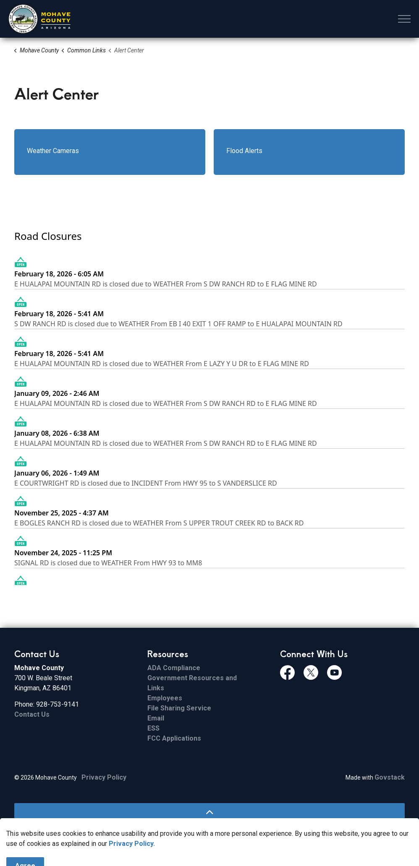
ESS (153, 728)
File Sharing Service (179, 708)
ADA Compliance (173, 668)
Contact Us (32, 714)
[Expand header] (404, 19)
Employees (164, 698)
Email (155, 718)
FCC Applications (174, 738)
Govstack (389, 777)
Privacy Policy (103, 777)
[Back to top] (209, 812)
